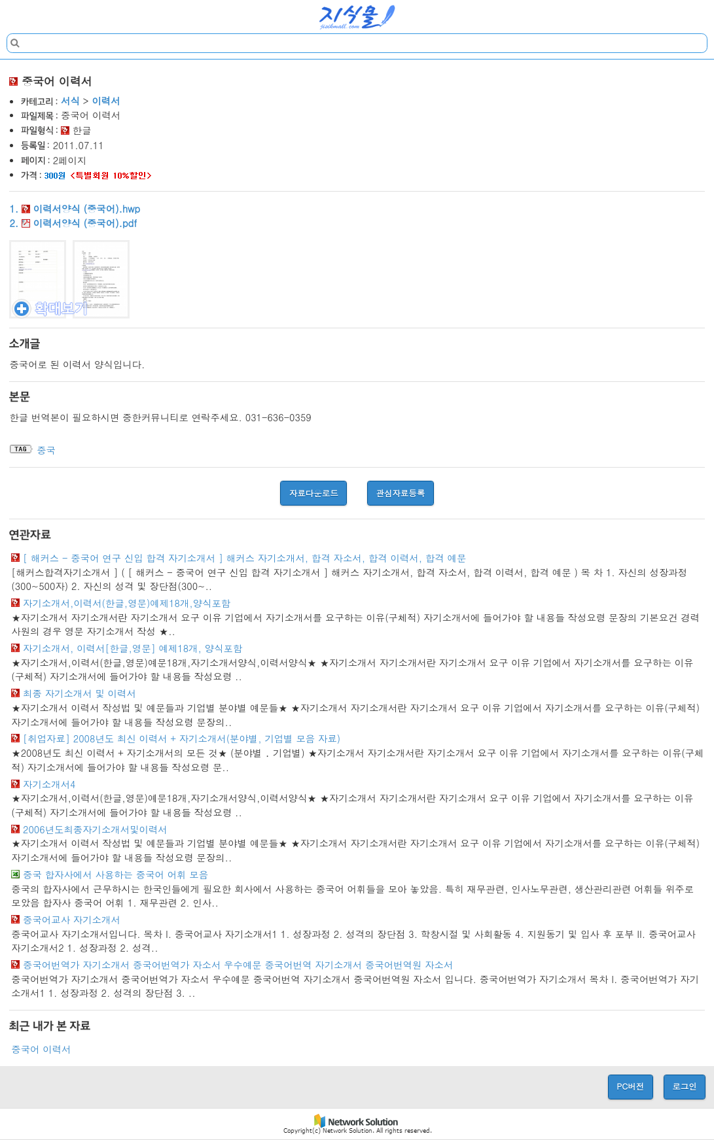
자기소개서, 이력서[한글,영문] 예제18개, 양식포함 (132, 648)
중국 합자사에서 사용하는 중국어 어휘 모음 (115, 874)
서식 (70, 100)
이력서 (106, 100)
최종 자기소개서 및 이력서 (79, 693)
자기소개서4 (49, 784)
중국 (46, 450)
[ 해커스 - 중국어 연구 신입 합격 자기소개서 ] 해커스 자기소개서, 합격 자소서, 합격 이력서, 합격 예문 (244, 557)
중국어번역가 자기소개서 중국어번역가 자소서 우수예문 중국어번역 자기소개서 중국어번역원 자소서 (238, 964)
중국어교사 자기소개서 (71, 919)
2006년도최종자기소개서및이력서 (95, 829)
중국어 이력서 (41, 1049)
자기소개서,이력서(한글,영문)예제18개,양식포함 (126, 603)
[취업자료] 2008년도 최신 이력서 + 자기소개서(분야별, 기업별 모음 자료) (181, 738)
